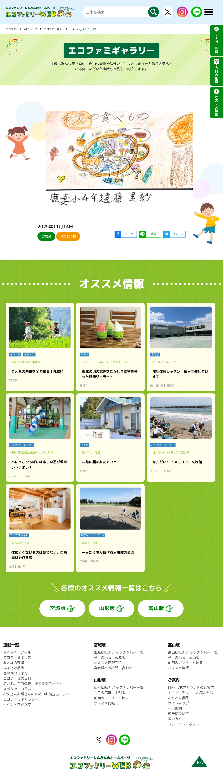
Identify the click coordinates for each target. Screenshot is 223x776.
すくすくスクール (17, 652)
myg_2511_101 (86, 29)
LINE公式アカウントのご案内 (191, 687)
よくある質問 (178, 698)
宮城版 (58, 608)
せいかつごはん (15, 673)
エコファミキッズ (17, 657)
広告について (178, 713)
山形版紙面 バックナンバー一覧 (119, 687)
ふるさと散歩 (13, 668)
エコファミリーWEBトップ (21, 29)
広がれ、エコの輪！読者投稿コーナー (33, 683)
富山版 (156, 608)
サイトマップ (178, 703)
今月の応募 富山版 (183, 657)
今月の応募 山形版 (109, 692)
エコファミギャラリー (57, 29)
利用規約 (175, 708)
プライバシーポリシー (185, 724)
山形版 (107, 608)
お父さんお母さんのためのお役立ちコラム (36, 694)
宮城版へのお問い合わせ (113, 668)
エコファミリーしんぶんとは (190, 692)
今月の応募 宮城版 (109, 657)
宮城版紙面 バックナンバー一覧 (119, 652)
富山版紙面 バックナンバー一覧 (193, 652)
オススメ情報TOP (108, 662)
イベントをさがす (17, 704)
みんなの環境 (13, 662)
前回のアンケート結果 (111, 698)
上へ (199, 763)
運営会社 (175, 718)
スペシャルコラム (17, 688)
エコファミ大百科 (17, 678)
